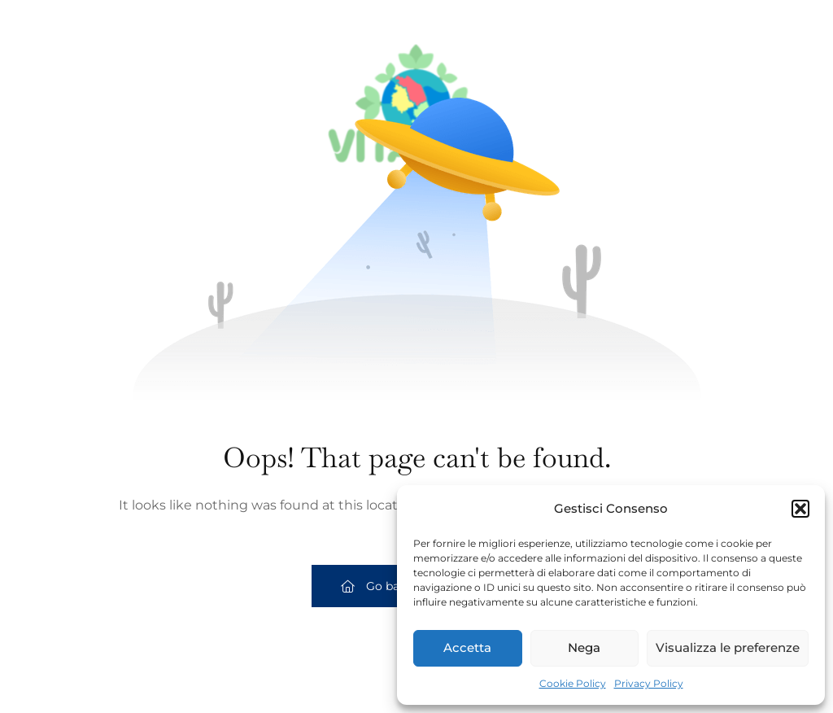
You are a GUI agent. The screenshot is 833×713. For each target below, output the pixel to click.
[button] (800, 509)
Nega (584, 647)
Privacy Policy (648, 683)
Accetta (467, 647)
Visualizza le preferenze (728, 647)
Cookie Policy (572, 683)
